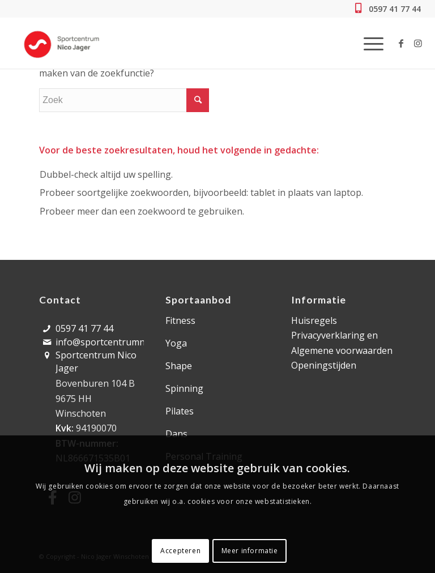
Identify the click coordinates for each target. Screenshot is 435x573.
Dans (176, 433)
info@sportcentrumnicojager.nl (122, 342)
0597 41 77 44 (393, 8)
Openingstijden (323, 365)
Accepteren (180, 550)
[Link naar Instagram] (418, 43)
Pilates (179, 411)
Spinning (184, 388)
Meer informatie (249, 550)
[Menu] (367, 43)
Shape (178, 366)
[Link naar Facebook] (401, 43)
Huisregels (314, 320)
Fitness (180, 320)
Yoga (176, 343)
